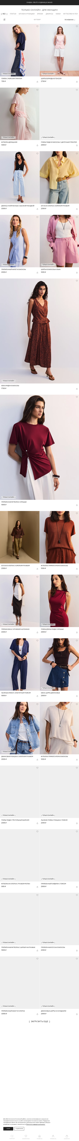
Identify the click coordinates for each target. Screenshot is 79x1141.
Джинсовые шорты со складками (53, 1011)
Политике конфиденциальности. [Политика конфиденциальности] (35, 1124)
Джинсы (49, 14)
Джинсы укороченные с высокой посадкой (17, 206)
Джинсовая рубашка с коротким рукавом (17, 757)
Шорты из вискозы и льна (50, 270)
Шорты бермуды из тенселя (51, 79)
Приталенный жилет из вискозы (13, 270)
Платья (13, 14)
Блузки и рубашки (27, 14)
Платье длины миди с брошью (52, 629)
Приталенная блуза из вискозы (53, 948)
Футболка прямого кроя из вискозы (54, 566)
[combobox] (70, 20)
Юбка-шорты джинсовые (50, 693)
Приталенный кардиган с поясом (53, 884)
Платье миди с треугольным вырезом (15, 820)
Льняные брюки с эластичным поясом (16, 693)
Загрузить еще (39, 1021)
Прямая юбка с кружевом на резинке (15, 629)
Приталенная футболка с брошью (14, 502)
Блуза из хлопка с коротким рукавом (55, 206)
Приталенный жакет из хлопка (13, 1011)
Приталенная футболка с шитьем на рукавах (18, 948)
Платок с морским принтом (11, 79)
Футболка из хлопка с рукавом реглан (15, 884)
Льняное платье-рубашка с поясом (54, 820)
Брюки (40, 14)
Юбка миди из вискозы (10, 386)
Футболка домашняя (9, 142)
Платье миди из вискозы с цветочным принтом (59, 142)
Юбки (58, 14)
